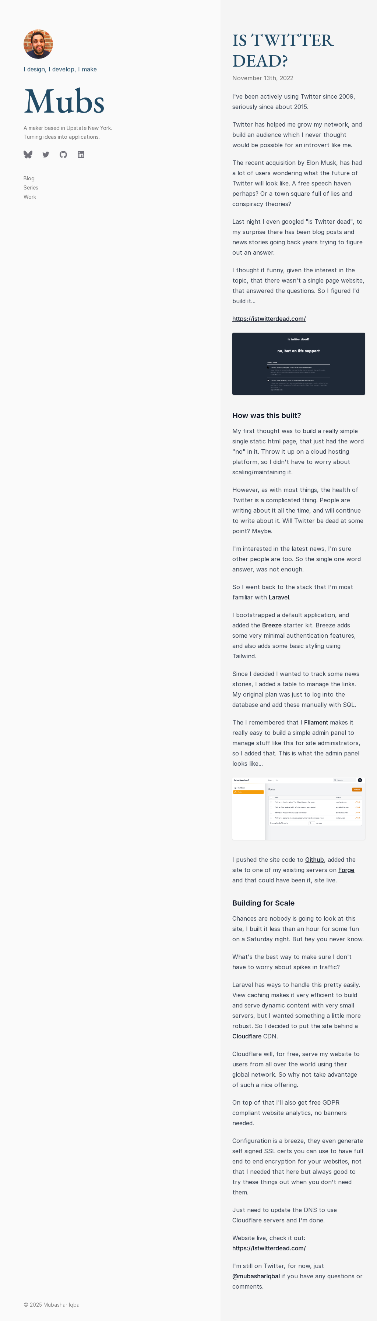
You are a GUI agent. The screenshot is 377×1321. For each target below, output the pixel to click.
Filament (316, 722)
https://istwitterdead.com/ (269, 318)
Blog (29, 178)
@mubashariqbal (256, 1276)
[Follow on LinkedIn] (81, 154)
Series (31, 187)
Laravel (279, 597)
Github (314, 859)
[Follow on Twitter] (28, 154)
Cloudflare (246, 1036)
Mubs (64, 100)
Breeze (272, 625)
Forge (346, 870)
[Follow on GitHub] (63, 154)
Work (30, 197)
